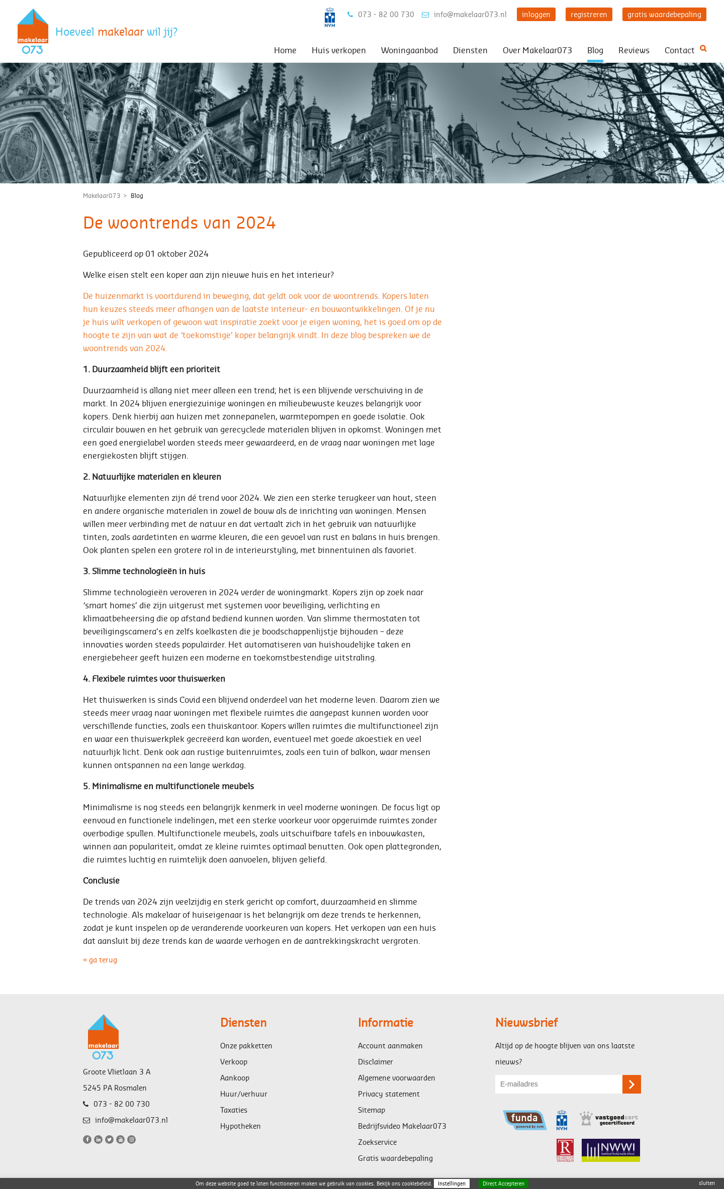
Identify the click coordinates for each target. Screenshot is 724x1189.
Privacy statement (389, 1094)
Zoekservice (377, 1142)
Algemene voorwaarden (396, 1077)
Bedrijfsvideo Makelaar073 (402, 1126)
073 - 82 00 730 (380, 14)
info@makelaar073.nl (464, 14)
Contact (680, 50)
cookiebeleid (416, 1183)
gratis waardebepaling (664, 14)
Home (285, 50)
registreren (589, 14)
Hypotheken (240, 1126)
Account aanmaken (390, 1045)
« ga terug (100, 959)
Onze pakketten (246, 1045)
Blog (595, 50)
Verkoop (233, 1061)
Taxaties (233, 1110)
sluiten (707, 1183)
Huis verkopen (339, 50)
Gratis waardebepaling (395, 1158)
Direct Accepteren (503, 1183)
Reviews (634, 50)
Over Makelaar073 (537, 50)
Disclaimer (375, 1061)
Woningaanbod (409, 50)
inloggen (536, 14)
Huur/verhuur (243, 1094)
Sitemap (371, 1110)
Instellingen (452, 1183)
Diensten (470, 50)
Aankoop (234, 1077)
